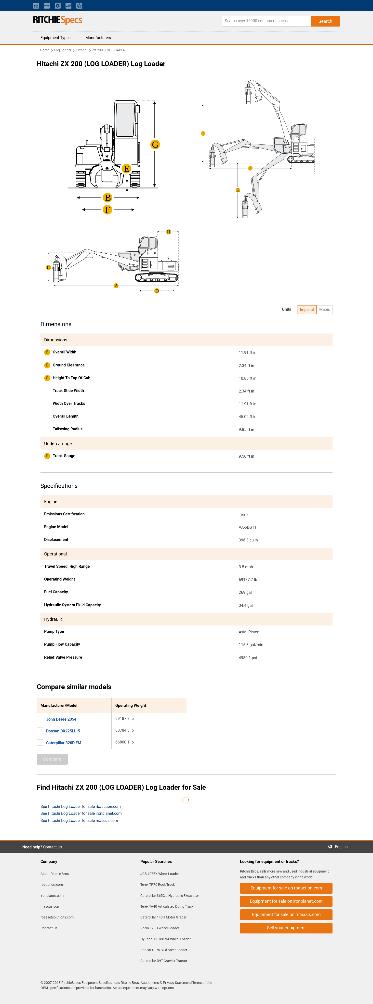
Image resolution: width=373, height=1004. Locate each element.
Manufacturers (98, 37)
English (343, 846)
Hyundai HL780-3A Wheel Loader (165, 939)
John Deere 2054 (61, 719)
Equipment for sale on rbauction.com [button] (286, 887)
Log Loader (62, 50)
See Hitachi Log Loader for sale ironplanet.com (81, 813)
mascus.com (50, 906)
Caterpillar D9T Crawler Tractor (163, 961)
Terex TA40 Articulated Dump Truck (166, 906)
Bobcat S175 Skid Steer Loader (163, 950)
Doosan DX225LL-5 (63, 731)
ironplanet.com (52, 896)
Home (44, 50)
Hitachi (81, 50)
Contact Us (52, 847)
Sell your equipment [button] (286, 927)
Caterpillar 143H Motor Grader (163, 917)
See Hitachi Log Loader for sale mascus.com (79, 820)
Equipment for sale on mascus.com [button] (286, 914)
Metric (324, 309)
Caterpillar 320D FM (63, 743)
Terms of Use (202, 983)
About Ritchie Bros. (55, 874)
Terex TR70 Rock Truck (157, 885)
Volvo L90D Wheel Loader (159, 928)
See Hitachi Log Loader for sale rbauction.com (80, 806)
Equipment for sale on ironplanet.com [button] (286, 901)
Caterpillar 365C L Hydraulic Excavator (169, 896)
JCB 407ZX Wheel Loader (159, 874)
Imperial (307, 309)
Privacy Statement (177, 983)
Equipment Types (55, 37)
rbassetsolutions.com (57, 917)
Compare (52, 759)
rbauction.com (51, 885)
